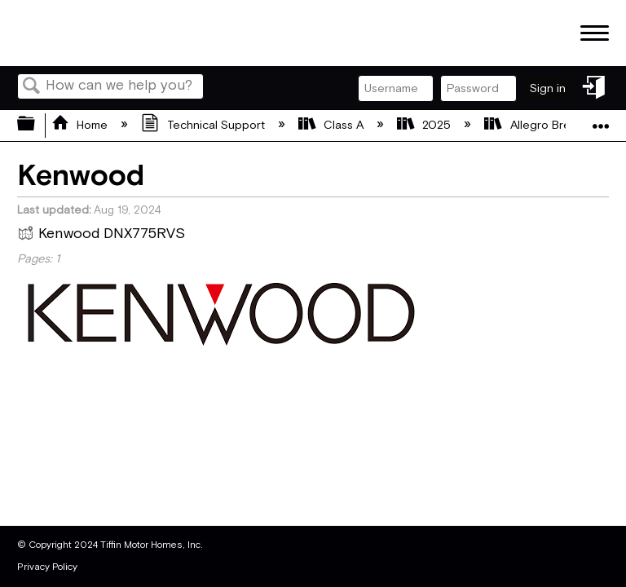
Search (31, 87)
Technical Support (204, 125)
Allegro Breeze (538, 125)
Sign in (548, 88)
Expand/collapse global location (601, 120)
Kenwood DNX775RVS (101, 235)
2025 (425, 125)
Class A (332, 125)
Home (81, 125)
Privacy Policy (47, 567)
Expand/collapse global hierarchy (36, 125)
